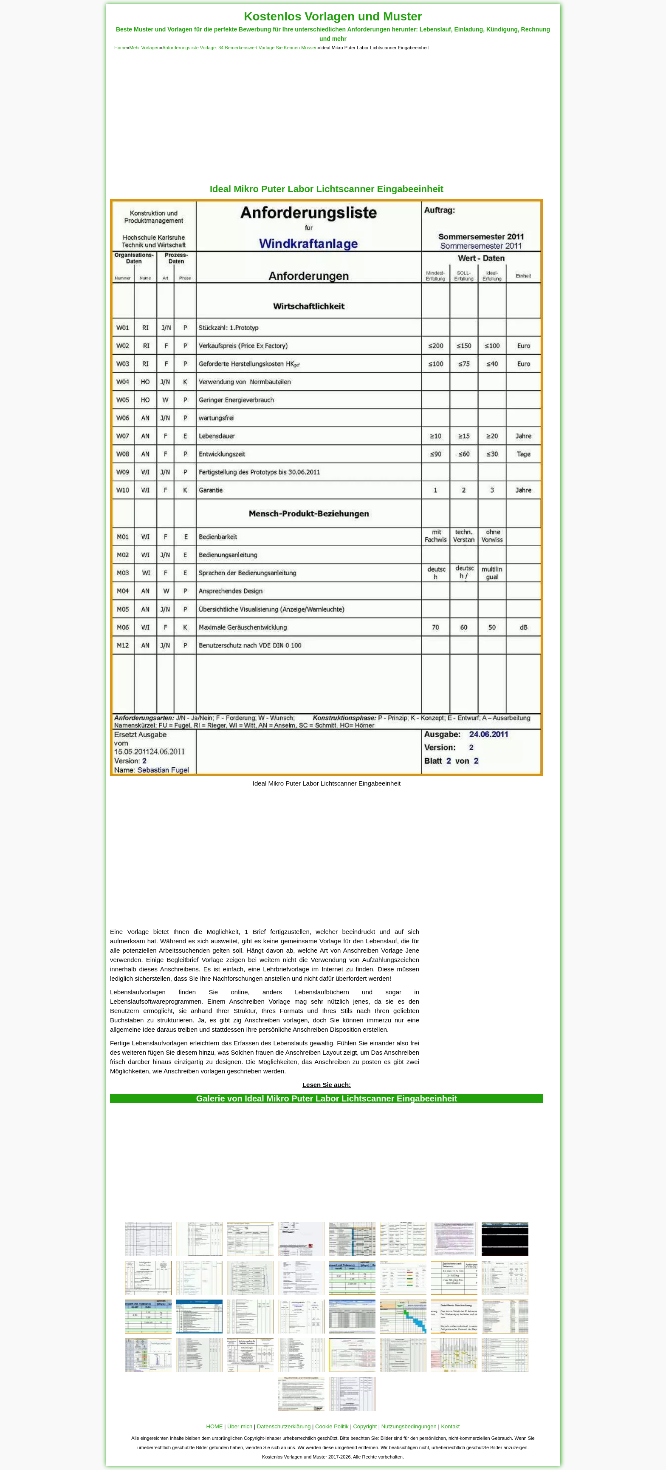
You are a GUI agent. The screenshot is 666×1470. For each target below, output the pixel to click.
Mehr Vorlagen (144, 47)
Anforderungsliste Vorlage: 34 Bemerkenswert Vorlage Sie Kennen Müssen (240, 47)
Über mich (239, 1426)
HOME (214, 1426)
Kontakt (450, 1426)
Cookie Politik (332, 1426)
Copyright (365, 1426)
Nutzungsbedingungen (409, 1426)
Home (120, 47)
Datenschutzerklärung (283, 1426)
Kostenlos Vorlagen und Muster (333, 16)
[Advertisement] (333, 115)
